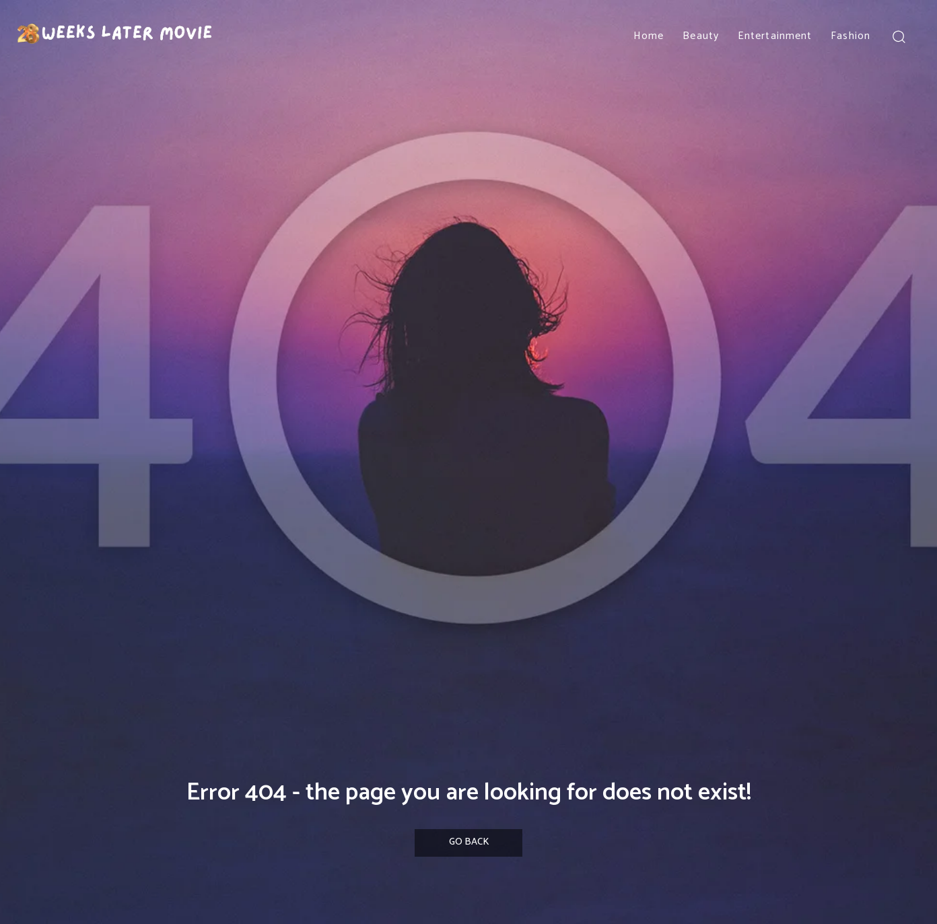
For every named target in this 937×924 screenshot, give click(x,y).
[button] (898, 36)
